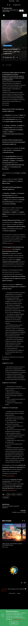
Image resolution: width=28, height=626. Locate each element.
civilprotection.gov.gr (7, 249)
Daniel (8, 494)
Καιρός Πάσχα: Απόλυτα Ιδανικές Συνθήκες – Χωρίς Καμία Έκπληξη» (12, 544)
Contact (17, 1)
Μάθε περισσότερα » (17, 619)
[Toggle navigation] (25, 15)
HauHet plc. (3, 590)
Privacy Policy (11, 1)
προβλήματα (5, 497)
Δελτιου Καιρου (7, 45)
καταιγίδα (19, 494)
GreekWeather (4, 589)
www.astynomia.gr (10, 475)
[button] (20, 10)
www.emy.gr (10, 243)
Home (3, 64)
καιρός (13, 494)
